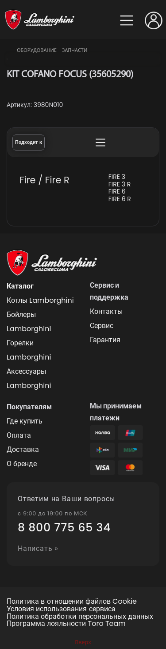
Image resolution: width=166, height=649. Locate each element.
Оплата (19, 435)
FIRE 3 (116, 177)
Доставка (23, 449)
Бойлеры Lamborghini (29, 321)
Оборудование (37, 50)
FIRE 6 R (119, 199)
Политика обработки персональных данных (80, 617)
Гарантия (105, 340)
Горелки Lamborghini (29, 350)
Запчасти (74, 50)
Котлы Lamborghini (40, 300)
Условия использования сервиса (61, 609)
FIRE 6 (117, 191)
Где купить (24, 421)
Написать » (38, 549)
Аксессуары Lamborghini (29, 378)
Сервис (101, 326)
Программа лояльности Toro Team (66, 624)
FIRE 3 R (119, 184)
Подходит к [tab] (28, 142)
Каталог (20, 286)
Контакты (106, 311)
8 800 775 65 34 (64, 527)
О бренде (22, 464)
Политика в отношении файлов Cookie (72, 601)
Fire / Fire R (44, 180)
